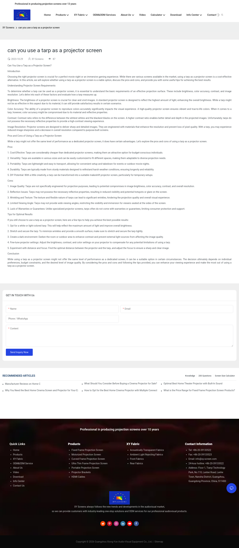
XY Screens (8, 27)
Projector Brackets (81, 472)
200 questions (205, 376)
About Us (18, 467)
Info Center (19, 481)
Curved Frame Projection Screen (88, 459)
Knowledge (190, 376)
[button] (218, 14)
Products (17, 454)
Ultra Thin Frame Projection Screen (89, 463)
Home (16, 450)
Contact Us (19, 485)
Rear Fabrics (136, 463)
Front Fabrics (137, 459)
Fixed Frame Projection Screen (87, 450)
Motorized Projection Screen (86, 454)
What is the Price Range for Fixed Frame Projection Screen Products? (199, 390)
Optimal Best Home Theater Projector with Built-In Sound (193, 383)
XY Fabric (18, 459)
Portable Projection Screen (85, 467)
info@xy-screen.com (206, 459)
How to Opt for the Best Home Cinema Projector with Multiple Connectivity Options (120, 390)
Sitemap (158, 541)
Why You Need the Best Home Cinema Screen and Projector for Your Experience (41, 390)
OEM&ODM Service (23, 463)
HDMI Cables (78, 476)
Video (16, 472)
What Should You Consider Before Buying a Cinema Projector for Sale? (120, 383)
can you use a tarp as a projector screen (39, 27)
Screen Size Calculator (225, 376)
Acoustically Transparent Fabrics (147, 450)
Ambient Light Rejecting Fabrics (146, 454)
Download (18, 476)
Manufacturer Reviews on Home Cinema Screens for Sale (22, 383)
